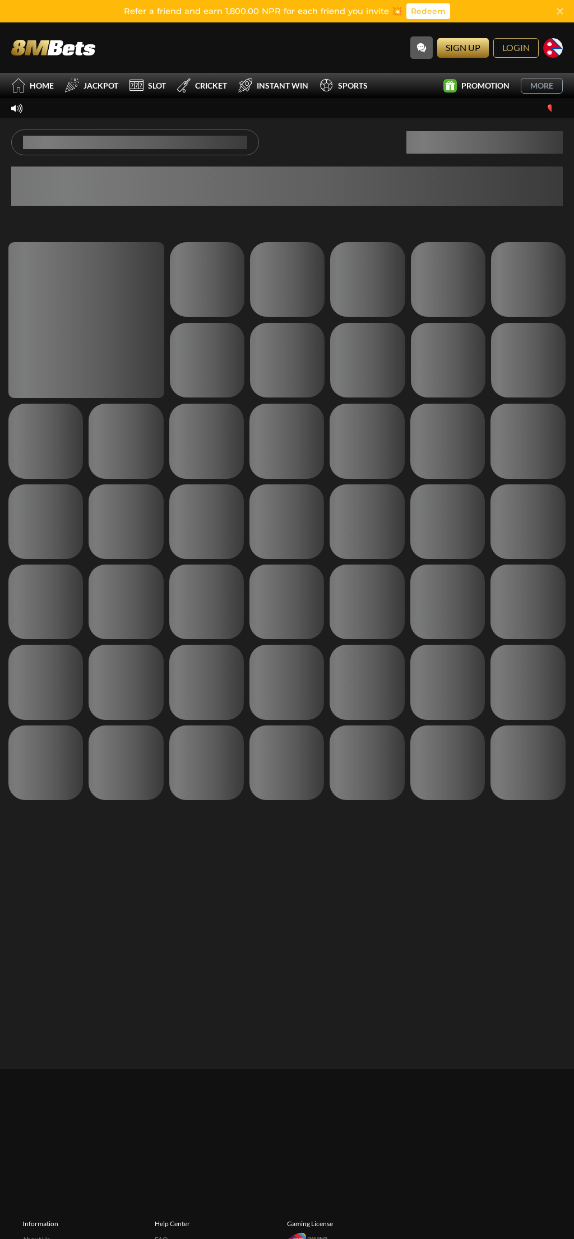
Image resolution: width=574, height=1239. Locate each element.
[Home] (53, 47)
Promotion (476, 86)
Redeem (428, 11)
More (541, 85)
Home (32, 85)
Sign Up (463, 47)
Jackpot (91, 85)
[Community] (421, 47)
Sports (344, 85)
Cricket (202, 85)
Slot (147, 85)
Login (516, 47)
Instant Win (273, 85)
